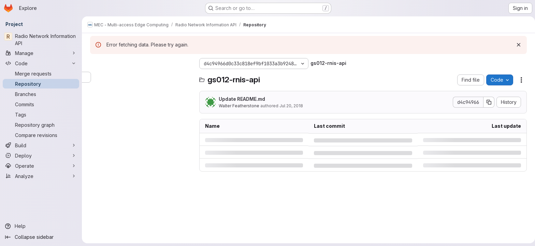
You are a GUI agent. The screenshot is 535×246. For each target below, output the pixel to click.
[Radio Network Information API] (41, 39)
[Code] (41, 63)
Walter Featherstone (237, 105)
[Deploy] (41, 155)
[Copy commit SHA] (487, 102)
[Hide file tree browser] (94, 63)
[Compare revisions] (41, 135)
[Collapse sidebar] (41, 237)
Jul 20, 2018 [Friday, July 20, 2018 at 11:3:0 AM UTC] (290, 105)
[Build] (41, 145)
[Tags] (41, 114)
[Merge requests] (41, 73)
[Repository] (41, 83)
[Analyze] (41, 176)
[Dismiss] (517, 45)
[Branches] (41, 94)
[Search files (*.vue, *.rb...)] (140, 77)
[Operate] (41, 165)
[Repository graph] (41, 124)
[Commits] (41, 104)
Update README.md (240, 99)
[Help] (41, 226)
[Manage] (41, 53)
